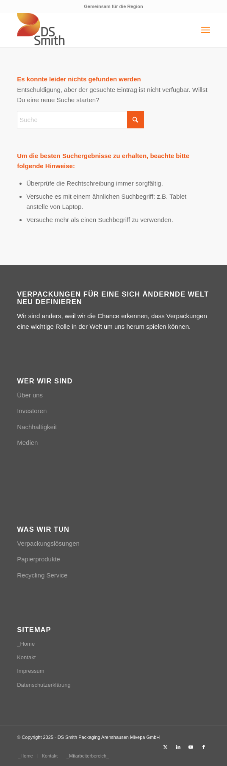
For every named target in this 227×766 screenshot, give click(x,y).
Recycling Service (42, 575)
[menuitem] (205, 30)
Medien (27, 442)
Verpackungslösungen (48, 543)
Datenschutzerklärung (43, 685)
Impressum (30, 671)
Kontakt (26, 657)
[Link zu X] (165, 747)
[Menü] (205, 30)
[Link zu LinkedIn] (178, 747)
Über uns (30, 395)
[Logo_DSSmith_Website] (94, 30)
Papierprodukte (38, 559)
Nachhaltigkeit (37, 426)
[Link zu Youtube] (191, 747)
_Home (26, 644)
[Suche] (80, 119)
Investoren (32, 410)
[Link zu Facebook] (203, 747)
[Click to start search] (135, 119)
